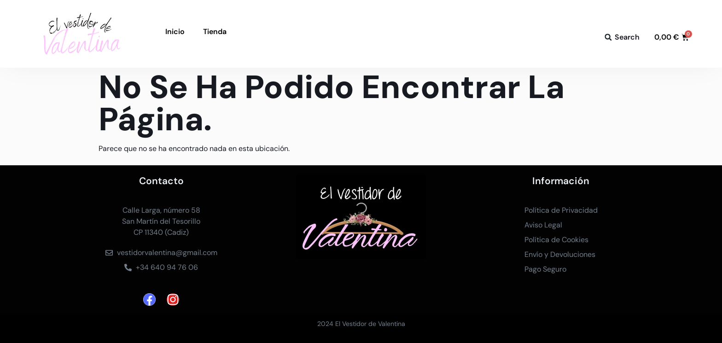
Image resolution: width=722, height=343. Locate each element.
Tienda (215, 31)
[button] (608, 37)
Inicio (175, 31)
